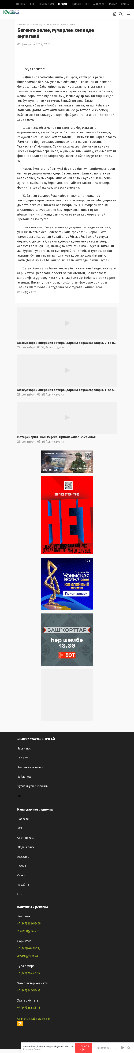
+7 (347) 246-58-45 (28, 990)
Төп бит (22, 758)
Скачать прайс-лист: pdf (33, 1018)
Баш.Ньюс (24, 748)
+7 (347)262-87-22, (28, 948)
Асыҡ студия (68, 24)
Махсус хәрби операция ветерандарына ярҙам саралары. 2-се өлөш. (67, 343)
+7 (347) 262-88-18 (28, 1007)
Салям (125, 4)
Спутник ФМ (46, 4)
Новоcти (20, 4)
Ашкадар (99, 4)
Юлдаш (63, 4)
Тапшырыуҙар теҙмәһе (43, 24)
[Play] (122, 1047)
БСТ (32, 4)
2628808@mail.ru (28, 931)
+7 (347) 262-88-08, (29, 923)
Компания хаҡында (30, 767)
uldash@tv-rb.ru (27, 956)
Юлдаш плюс (80, 4)
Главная (21, 24)
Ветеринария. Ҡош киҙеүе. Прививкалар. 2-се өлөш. (57, 437)
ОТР (19, 894)
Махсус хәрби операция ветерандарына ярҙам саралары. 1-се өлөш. (67, 390)
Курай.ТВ (23, 884)
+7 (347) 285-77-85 (28, 973)
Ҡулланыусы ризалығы (32, 786)
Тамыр (113, 4)
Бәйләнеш (24, 776)
